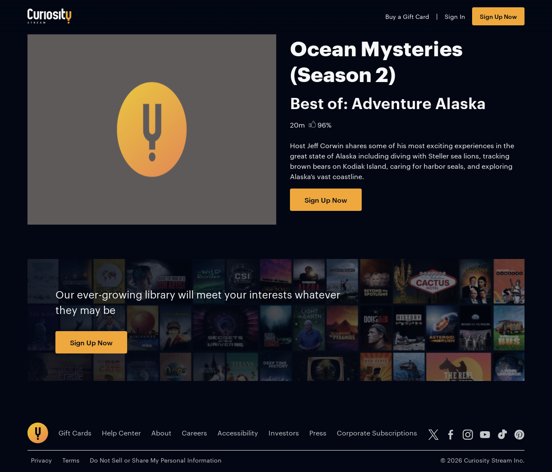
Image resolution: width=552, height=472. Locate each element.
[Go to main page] (49, 16)
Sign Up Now (498, 16)
